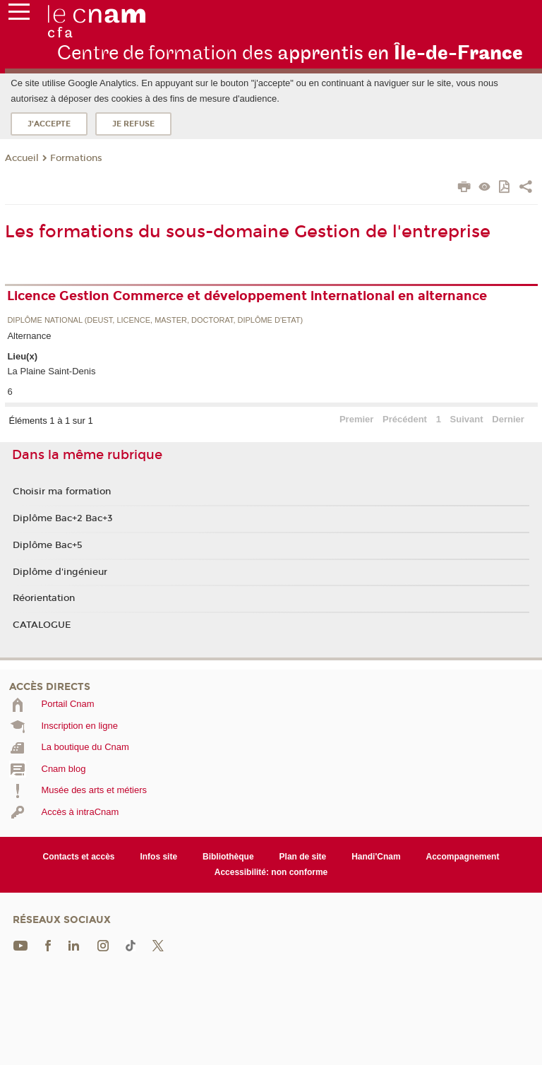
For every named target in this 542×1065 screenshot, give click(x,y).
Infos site (158, 857)
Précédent (405, 419)
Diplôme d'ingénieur (60, 572)
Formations (76, 158)
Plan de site (303, 857)
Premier (356, 419)
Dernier (508, 419)
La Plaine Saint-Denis (51, 371)
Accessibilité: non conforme (271, 872)
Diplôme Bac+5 (48, 545)
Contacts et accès (79, 857)
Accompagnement (463, 857)
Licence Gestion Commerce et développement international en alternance (247, 296)
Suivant (466, 419)
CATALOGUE (42, 625)
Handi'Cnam (375, 857)
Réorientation (44, 598)
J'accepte (49, 124)
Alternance (29, 336)
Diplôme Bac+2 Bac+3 (63, 518)
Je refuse (133, 124)
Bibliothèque (228, 857)
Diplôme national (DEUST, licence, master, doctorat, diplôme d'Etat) (155, 320)
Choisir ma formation (62, 491)
